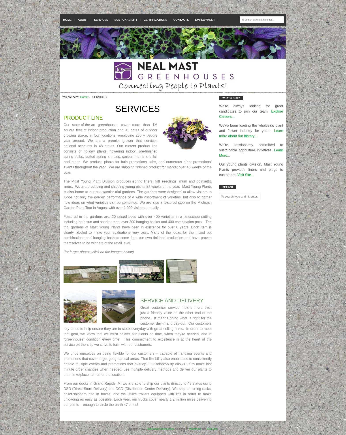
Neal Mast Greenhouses (161, 428)
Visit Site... (245, 175)
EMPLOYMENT (205, 19)
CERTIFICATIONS (155, 19)
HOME (67, 19)
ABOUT (83, 19)
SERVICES (101, 19)
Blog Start (212, 428)
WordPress (195, 428)
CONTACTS (181, 19)
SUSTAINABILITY (125, 19)
